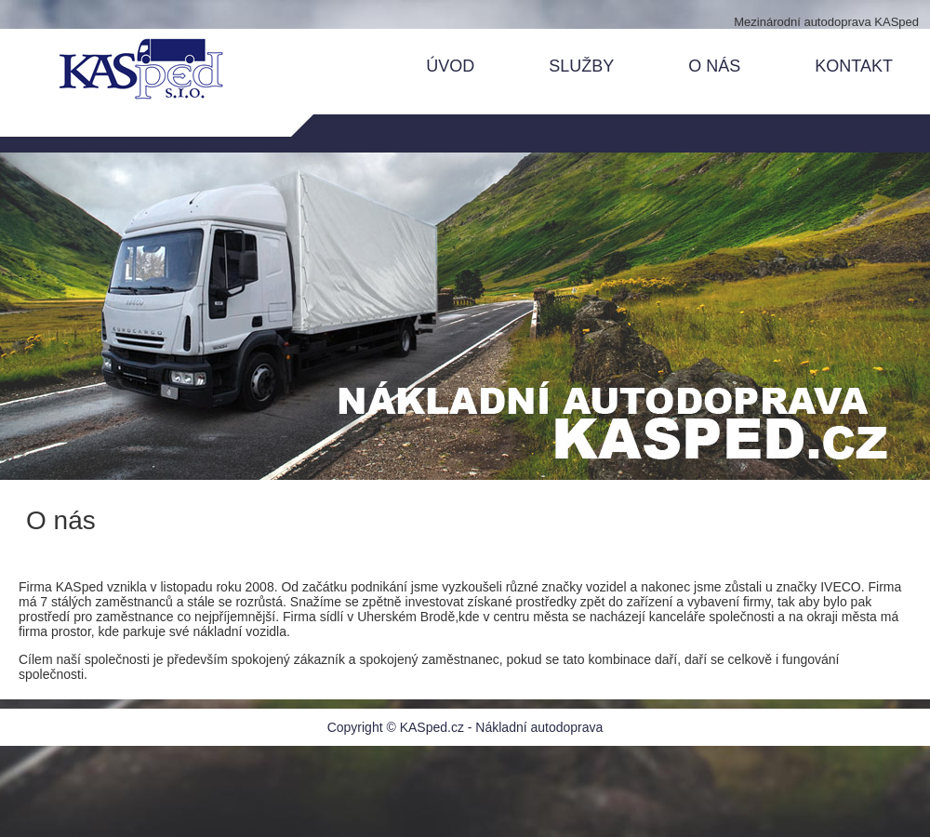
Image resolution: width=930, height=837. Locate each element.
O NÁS (714, 66)
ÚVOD (450, 66)
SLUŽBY (581, 66)
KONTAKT (854, 66)
